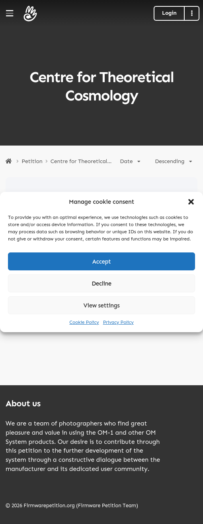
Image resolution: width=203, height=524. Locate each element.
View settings (102, 305)
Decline (101, 283)
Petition (32, 161)
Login (169, 13)
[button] (191, 202)
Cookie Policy (84, 322)
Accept (101, 261)
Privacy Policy (118, 322)
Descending (173, 161)
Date (130, 161)
